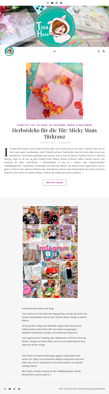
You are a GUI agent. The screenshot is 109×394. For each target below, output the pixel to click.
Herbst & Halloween (79, 125)
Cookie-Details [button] (40, 390)
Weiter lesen (54, 182)
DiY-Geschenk (57, 125)
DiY (33, 125)
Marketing (70, 358)
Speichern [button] (54, 374)
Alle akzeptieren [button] (54, 366)
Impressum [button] (70, 390)
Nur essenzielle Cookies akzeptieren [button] (54, 382)
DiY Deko (42, 125)
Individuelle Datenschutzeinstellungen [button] (54, 387)
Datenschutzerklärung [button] (56, 390)
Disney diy (23, 125)
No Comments (63, 142)
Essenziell (36, 358)
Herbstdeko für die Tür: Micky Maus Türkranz (54, 133)
